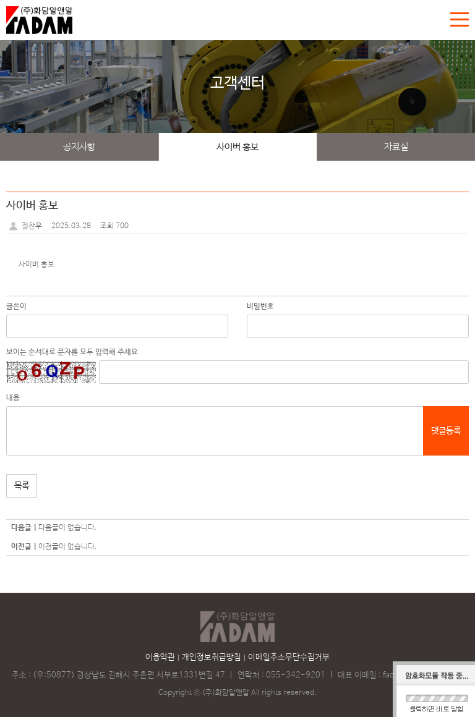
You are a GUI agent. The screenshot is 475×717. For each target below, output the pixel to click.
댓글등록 (446, 431)
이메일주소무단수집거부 (289, 657)
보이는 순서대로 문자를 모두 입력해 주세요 (72, 352)
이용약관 (160, 657)
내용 (13, 398)
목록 (21, 486)
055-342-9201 (295, 675)
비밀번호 (260, 306)
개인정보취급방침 (211, 657)
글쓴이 (16, 306)
